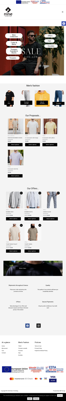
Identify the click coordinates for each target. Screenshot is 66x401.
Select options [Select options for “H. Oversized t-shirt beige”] (33, 144)
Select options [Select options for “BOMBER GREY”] (13, 218)
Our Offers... (33, 188)
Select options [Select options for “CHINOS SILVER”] (50, 218)
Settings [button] (36, 398)
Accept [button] (60, 395)
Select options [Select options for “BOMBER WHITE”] (32, 218)
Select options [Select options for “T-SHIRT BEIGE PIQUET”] (13, 251)
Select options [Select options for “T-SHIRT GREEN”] (32, 251)
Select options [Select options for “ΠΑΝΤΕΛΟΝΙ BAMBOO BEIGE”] (15, 144)
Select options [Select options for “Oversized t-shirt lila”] (15, 175)
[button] (64, 23)
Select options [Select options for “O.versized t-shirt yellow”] (50, 144)
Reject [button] (29, 398)
